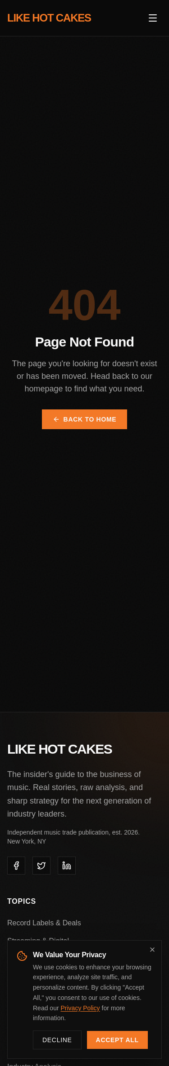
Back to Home (85, 419)
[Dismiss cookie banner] (152, 949)
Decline (57, 1040)
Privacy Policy (80, 1008)
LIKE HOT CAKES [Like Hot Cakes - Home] (49, 18)
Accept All (117, 1040)
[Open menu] (153, 18)
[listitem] (16, 866)
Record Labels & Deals (44, 923)
